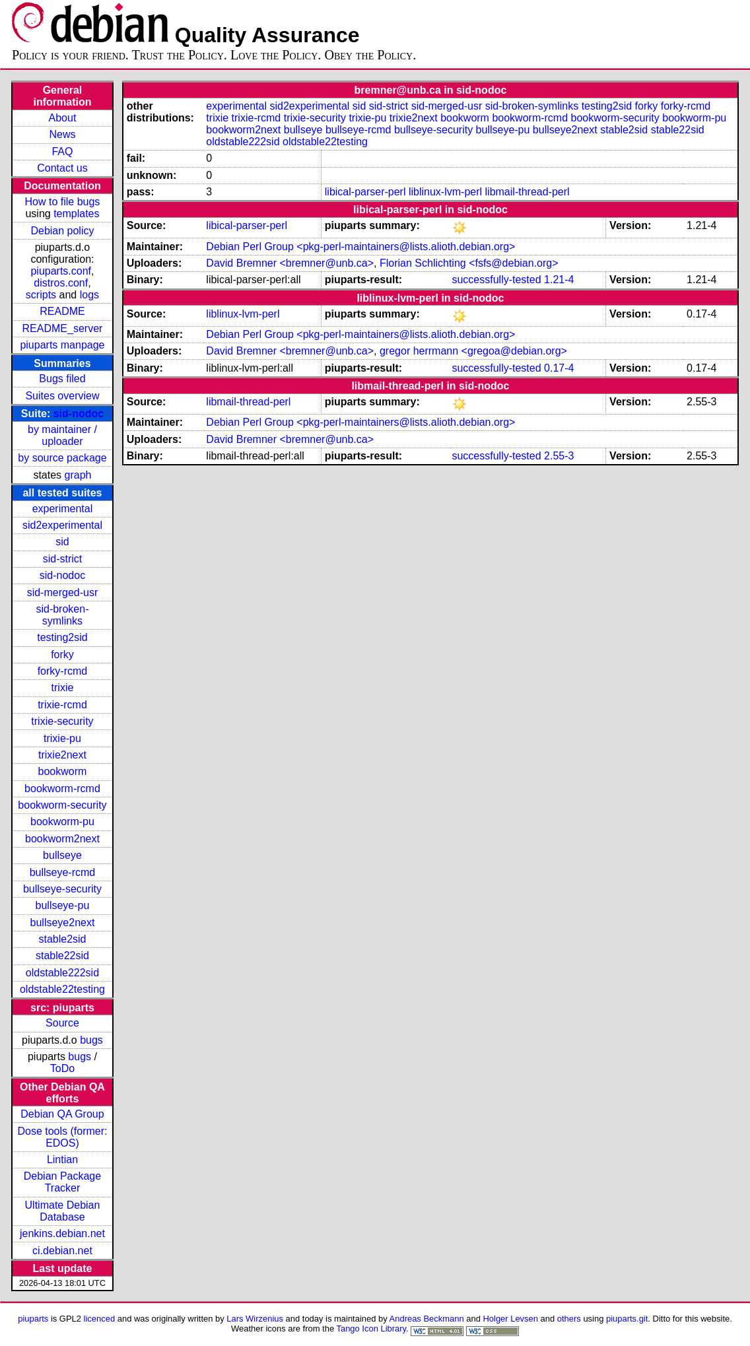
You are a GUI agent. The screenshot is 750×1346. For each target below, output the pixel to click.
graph (78, 475)
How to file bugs (62, 201)
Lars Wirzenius (254, 1319)
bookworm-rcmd (62, 788)
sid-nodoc (78, 413)
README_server (62, 328)
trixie (62, 687)
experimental (62, 508)
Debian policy (62, 230)
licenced (100, 1319)
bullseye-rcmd (63, 872)
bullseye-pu (63, 905)
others (569, 1319)
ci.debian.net (62, 1250)
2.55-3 (559, 455)
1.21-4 (559, 279)
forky (62, 654)
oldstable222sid (62, 972)
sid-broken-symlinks (62, 614)
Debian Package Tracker (62, 1182)
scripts (41, 294)
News (62, 134)
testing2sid (62, 637)
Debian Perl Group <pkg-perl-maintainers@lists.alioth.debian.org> (360, 246)
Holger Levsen (510, 1319)
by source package (62, 457)
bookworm (62, 771)
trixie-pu (62, 738)
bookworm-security (62, 805)
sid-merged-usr (62, 592)
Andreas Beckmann (427, 1319)
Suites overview (62, 395)
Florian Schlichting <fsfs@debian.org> (469, 263)
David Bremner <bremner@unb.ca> (290, 263)
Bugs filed (62, 378)
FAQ (62, 151)
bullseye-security (62, 888)
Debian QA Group (62, 1114)
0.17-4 (559, 368)
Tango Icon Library (371, 1328)
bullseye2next (62, 922)
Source (62, 1022)
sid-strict (63, 558)
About (63, 117)
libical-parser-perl (365, 191)
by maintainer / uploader (62, 435)
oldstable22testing (62, 989)
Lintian (62, 1159)
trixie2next (62, 754)
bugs (91, 1040)
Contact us (62, 168)
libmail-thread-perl (527, 191)
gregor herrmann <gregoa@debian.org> (473, 350)
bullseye (62, 855)
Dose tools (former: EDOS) (62, 1137)
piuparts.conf (60, 271)
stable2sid (62, 939)
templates (76, 213)
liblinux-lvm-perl (445, 191)
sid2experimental (62, 525)
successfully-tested (496, 279)
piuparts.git (627, 1319)
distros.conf (61, 282)
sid (62, 541)
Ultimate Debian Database (62, 1211)
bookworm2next (62, 838)
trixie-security (62, 721)
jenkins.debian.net (62, 1233)
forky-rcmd (63, 671)
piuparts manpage (62, 345)
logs (89, 294)
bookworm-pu (62, 821)
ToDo (62, 1068)
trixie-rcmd (62, 704)
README (62, 311)
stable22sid (62, 955)
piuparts (33, 1319)
